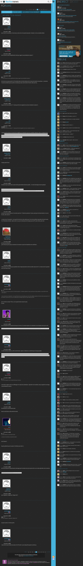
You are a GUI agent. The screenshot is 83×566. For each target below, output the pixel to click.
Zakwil (61, 19)
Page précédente (28, 9)
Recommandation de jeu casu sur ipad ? (65, 42)
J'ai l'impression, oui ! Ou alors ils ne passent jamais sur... (67, 30)
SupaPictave (7, 236)
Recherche (48, 2)
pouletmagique (7, 284)
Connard (61, 12)
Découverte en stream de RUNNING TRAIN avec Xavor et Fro (68, 21)
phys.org (70, 209)
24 (40, 9)
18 (29, 9)
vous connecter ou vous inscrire (28, 555)
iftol (9, 71)
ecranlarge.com (69, 176)
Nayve (61, 39)
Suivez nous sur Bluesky (54, 563)
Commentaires (64, 5)
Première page (26, 9)
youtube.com (63, 142)
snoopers (8, 48)
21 (35, 9)
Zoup (9, 178)
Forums (61, 25)
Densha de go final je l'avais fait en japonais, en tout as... (67, 22)
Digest (75, 2)
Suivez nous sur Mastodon (54, 561)
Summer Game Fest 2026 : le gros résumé (65, 9)
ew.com (67, 123)
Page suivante (48, 9)
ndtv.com (68, 213)
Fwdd (61, 33)
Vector (61, 6)
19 (31, 9)
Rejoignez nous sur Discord (54, 559)
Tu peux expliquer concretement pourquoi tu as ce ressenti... (67, 10)
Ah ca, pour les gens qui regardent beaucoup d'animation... (67, 36)
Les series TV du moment (31, 12)
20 (33, 9)
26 (44, 9)
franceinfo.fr (69, 468)
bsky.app (65, 479)
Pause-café (17, 12)
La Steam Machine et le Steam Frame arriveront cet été (67, 15)
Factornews (7, 12)
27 (46, 9)
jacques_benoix (7, 98)
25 (42, 9)
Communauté (54, 276)
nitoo (9, 427)
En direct (63, 2)
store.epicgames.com (75, 147)
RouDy (9, 26)
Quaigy (9, 402)
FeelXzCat (8, 488)
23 (38, 9)
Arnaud (8, 319)
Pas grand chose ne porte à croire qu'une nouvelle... (66, 16)
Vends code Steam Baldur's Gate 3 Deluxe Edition (66, 29)
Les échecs (59, 43)
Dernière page (50, 9)
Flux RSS (54, 557)
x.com (70, 247)
